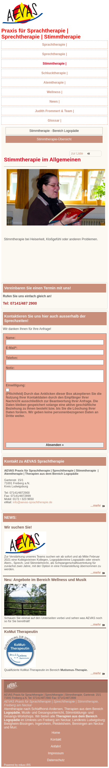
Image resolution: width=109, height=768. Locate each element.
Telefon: (12, 358)
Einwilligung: (16, 385)
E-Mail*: (11, 348)
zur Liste (77, 153)
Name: (11, 338)
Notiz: (10, 368)
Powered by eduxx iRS (17, 765)
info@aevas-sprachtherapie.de (32, 502)
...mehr (96, 505)
